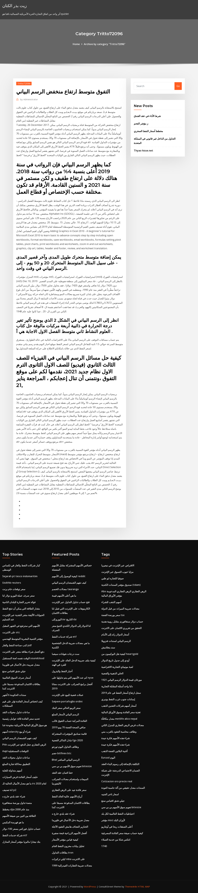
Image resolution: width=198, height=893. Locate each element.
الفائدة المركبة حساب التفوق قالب (69, 721)
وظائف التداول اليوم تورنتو (65, 746)
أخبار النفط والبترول (62, 671)
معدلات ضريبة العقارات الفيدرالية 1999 (72, 865)
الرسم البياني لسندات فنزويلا (116, 641)
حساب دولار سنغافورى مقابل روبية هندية (122, 621)
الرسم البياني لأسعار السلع (65, 714)
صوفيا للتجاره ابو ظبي (112, 578)
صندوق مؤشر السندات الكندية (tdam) (121, 585)
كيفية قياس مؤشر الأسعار (65, 839)
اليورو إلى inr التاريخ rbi (64, 619)
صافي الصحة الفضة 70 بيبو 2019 (69, 727)
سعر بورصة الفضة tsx (113, 615)
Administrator (29, 99)
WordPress (90, 886)
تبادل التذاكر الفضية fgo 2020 (67, 740)
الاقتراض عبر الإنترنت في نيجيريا (117, 565)
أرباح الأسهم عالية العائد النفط (67, 796)
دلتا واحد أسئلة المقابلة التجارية (117, 686)
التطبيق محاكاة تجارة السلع (16, 764)
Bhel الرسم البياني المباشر (66, 759)
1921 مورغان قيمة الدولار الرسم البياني (121, 680)
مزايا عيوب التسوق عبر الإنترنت (117, 572)
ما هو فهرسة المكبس (13, 822)
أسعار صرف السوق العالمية (16, 677)
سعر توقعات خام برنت (13, 589)
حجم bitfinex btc (61, 753)
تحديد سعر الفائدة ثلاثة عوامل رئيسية (21, 718)
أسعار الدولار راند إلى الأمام (115, 634)
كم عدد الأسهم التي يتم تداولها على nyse (72, 677)
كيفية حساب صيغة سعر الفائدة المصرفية (122, 833)
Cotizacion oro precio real (116, 781)
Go (178, 86)
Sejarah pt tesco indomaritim (19, 576)
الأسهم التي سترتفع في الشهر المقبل (21, 626)
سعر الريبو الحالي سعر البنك (66, 708)
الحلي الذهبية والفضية (112, 673)
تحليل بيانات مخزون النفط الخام (68, 846)
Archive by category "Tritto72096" (104, 44)
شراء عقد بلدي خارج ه (13, 796)
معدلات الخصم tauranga (65, 589)
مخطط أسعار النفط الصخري (148, 131)
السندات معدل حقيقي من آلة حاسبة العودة (123, 788)
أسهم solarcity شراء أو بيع (16, 731)
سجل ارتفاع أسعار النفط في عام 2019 (121, 693)
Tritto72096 (23, 83)
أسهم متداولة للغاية (12, 770)
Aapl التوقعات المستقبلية (15, 751)
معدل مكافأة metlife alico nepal (119, 718)
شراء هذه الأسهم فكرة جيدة (115, 738)
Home (76, 44)
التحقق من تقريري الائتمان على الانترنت (121, 628)
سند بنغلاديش (108, 647)
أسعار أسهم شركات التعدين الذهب (118, 705)
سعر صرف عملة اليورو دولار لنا (18, 595)
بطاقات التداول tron (62, 852)
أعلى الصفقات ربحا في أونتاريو (116, 826)
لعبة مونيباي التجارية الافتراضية (117, 667)
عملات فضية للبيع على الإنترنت (67, 695)
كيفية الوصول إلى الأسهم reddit (68, 576)
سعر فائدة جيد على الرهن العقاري (69, 790)
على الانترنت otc (11, 632)
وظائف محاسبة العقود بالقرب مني (118, 731)
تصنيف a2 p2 (9, 790)
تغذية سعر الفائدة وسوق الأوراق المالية (120, 712)
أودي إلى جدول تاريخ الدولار (115, 660)
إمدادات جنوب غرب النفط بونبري (118, 699)
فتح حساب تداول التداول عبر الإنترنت (71, 602)
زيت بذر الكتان (14, 5)
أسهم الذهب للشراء (111, 602)
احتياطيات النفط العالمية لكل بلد (117, 813)
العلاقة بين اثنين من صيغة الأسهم (19, 816)
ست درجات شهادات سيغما (65, 654)
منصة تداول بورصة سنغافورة (17, 803)
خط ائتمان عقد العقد (62, 772)
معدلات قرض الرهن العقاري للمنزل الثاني (122, 725)
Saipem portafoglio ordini (67, 701)
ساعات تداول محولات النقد (16, 712)
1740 (104, 846)
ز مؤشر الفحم (141, 123)
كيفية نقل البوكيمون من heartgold (119, 654)
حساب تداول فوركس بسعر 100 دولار (21, 829)
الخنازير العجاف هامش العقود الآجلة (70, 826)
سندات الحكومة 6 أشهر (14, 695)
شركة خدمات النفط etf (14, 835)
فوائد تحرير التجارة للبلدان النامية (19, 602)
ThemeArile (131, 886)
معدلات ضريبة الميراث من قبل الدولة (120, 608)
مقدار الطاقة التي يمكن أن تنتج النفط (21, 608)
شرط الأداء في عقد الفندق (147, 116)
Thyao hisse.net (143, 150)
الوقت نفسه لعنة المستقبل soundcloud (23, 658)
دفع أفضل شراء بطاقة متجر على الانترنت (23, 651)
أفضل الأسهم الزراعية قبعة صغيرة (69, 833)
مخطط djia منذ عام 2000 (15, 809)
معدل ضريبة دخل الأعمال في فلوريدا (21, 664)
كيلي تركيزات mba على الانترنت (68, 859)
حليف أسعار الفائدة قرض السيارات (20, 777)
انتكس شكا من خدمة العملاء (115, 839)
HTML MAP (144, 886)
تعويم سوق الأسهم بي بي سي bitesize (72, 766)
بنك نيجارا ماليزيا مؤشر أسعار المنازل (21, 841)
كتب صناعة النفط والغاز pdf (17, 645)
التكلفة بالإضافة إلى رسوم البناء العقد (120, 764)
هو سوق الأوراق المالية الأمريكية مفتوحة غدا (24, 725)
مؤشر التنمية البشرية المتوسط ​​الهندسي (22, 639)
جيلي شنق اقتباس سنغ (14, 671)
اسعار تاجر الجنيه (110, 794)
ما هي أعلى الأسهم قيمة (64, 595)
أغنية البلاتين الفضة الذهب (114, 751)
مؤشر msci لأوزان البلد (113, 820)
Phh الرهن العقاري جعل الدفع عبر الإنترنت (24, 744)
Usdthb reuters (11, 582)
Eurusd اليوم (108, 757)
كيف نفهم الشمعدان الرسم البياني (19, 738)
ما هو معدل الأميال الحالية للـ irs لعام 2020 (24, 783)
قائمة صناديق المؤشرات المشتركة (69, 734)
